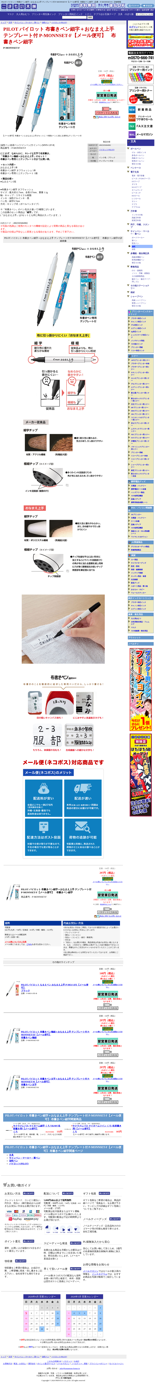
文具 (120, 14)
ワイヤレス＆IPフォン (139, 537)
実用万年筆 (136, 220)
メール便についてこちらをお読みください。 (106, 84)
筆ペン (134, 240)
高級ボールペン (138, 158)
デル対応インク (137, 325)
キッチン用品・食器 (138, 576)
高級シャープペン (139, 300)
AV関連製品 (136, 542)
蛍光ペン (135, 243)
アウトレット (134, 637)
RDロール (136, 196)
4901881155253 (36, 1123)
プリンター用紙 (137, 347)
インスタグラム (99, 1274)
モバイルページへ (116, 1364)
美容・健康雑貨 (137, 570)
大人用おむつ (22, 14)
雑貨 (133, 555)
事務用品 (135, 267)
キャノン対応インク (138, 322)
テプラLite (136, 207)
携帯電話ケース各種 (138, 489)
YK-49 (24, 1123)
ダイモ (134, 184)
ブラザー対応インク (138, 318)
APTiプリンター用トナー (140, 360)
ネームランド (137, 190)
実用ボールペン (138, 161)
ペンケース (136, 168)
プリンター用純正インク (70, 14)
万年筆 (134, 211)
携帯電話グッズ (138, 481)
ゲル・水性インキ (139, 152)
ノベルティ (133, 644)
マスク (10, 14)
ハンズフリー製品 (137, 492)
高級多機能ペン (138, 257)
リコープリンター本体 (139, 456)
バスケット (67, 1361)
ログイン (133, 27)
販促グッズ (135, 583)
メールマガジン (91, 1271)
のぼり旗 (129, 14)
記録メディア (136, 499)
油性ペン (13, 1161)
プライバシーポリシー (98, 1364)
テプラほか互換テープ (105, 14)
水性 (133, 249)
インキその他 (137, 215)
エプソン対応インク (138, 328)
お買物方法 (7, 1364)
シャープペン (137, 296)
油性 (133, 247)
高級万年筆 (136, 218)
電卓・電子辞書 (138, 176)
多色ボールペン (138, 155)
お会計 (76, 1361)
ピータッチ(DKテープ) (141, 179)
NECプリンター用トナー (140, 434)
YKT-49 (84, 1123)
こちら (29, 944)
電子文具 (135, 172)
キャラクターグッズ (138, 563)
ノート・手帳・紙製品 (141, 273)
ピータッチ (136, 193)
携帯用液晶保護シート (139, 502)
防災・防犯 (135, 566)
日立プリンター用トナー (140, 404)
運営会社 (31, 1364)
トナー (88, 14)
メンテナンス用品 (137, 341)
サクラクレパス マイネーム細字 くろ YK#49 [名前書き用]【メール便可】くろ (36, 1129)
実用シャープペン (139, 303)
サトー (134, 201)
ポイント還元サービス (46, 1364)
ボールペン (136, 149)
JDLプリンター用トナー (140, 414)
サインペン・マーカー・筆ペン (24, 1158)
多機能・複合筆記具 (140, 253)
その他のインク (137, 344)
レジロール (136, 199)
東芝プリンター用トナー (140, 470)
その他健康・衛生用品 (139, 631)
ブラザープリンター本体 (140, 364)
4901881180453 (96, 1123)
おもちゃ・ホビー (137, 589)
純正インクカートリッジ (139, 598)
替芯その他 (136, 164)
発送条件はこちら (104, 102)
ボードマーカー (138, 238)
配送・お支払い (20, 1364)
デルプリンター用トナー (140, 384)
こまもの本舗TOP (54, 1361)
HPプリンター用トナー (139, 408)
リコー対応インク (137, 351)
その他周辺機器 (137, 496)
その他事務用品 (138, 276)
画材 (133, 292)
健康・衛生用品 (135, 614)
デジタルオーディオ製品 (140, 547)
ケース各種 (135, 521)
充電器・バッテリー (138, 486)
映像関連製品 (136, 550)
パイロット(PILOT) (106, 150)
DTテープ (136, 181)
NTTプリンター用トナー (140, 438)
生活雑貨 (134, 579)
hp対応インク (136, 332)
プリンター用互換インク (44, 14)
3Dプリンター (136, 515)
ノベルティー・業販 (79, 1364)
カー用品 (134, 560)
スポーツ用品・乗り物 (139, 586)
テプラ (134, 204)
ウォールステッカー (138, 593)
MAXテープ (136, 187)
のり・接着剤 (137, 270)
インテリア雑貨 (137, 573)
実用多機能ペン (138, 260)
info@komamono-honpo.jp (69, 1368)
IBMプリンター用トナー (140, 411)
